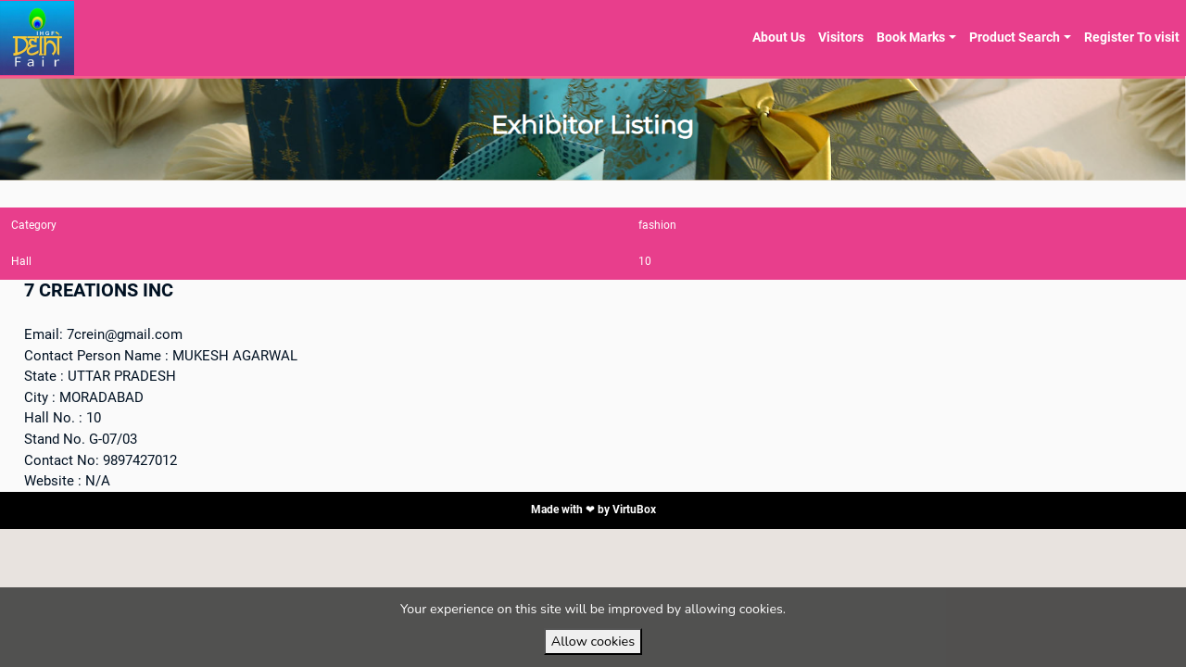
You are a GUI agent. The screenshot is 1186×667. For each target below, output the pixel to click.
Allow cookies (593, 641)
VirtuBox (634, 509)
